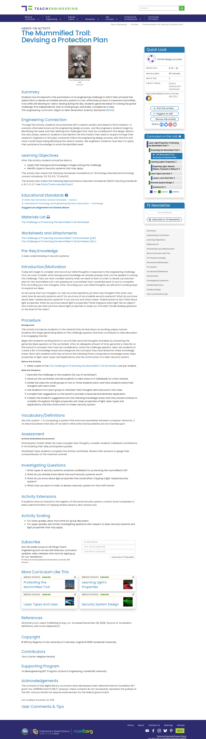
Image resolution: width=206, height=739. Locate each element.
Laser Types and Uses (161, 173)
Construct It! (159, 187)
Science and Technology (175, 87)
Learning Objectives (156, 239)
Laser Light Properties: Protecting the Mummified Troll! (164, 144)
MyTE (180, 730)
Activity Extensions (155, 285)
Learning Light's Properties (164, 162)
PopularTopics (73, 18)
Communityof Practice (153, 18)
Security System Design (162, 183)
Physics (172, 83)
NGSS (110, 110)
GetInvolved (111, 18)
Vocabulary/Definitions (157, 271)
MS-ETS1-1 (173, 96)
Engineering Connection (158, 235)
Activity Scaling (154, 289)
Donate (181, 725)
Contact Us (154, 725)
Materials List (153, 244)
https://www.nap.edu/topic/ (57, 184)
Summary (151, 230)
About (141, 725)
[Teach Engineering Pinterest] (170, 730)
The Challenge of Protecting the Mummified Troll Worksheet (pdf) (58, 238)
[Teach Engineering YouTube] (146, 730)
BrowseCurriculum (32, 18)
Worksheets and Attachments (160, 248)
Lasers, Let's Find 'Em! (164, 178)
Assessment (152, 276)
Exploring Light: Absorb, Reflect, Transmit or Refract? (166, 167)
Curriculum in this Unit (164, 136)
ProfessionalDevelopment (132, 18)
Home (131, 725)
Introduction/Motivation (157, 262)
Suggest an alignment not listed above (45, 207)
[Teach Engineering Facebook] (152, 730)
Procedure (152, 267)
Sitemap (168, 725)
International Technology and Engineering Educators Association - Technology (62, 203)
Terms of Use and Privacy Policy (171, 736)
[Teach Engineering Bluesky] (164, 730)
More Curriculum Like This (158, 253)
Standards (91, 19)
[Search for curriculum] (182, 8)
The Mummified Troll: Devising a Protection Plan (164, 156)
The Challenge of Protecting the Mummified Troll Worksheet (55, 222)
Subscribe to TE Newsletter (123, 557)
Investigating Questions (158, 280)
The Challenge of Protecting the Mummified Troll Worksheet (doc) (58, 241)
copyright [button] (79, 84)
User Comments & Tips (157, 294)
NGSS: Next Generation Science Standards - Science (49, 199)
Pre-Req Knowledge (156, 258)
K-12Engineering (53, 18)
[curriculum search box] (159, 8)
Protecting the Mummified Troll (165, 150)
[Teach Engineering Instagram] (158, 730)
